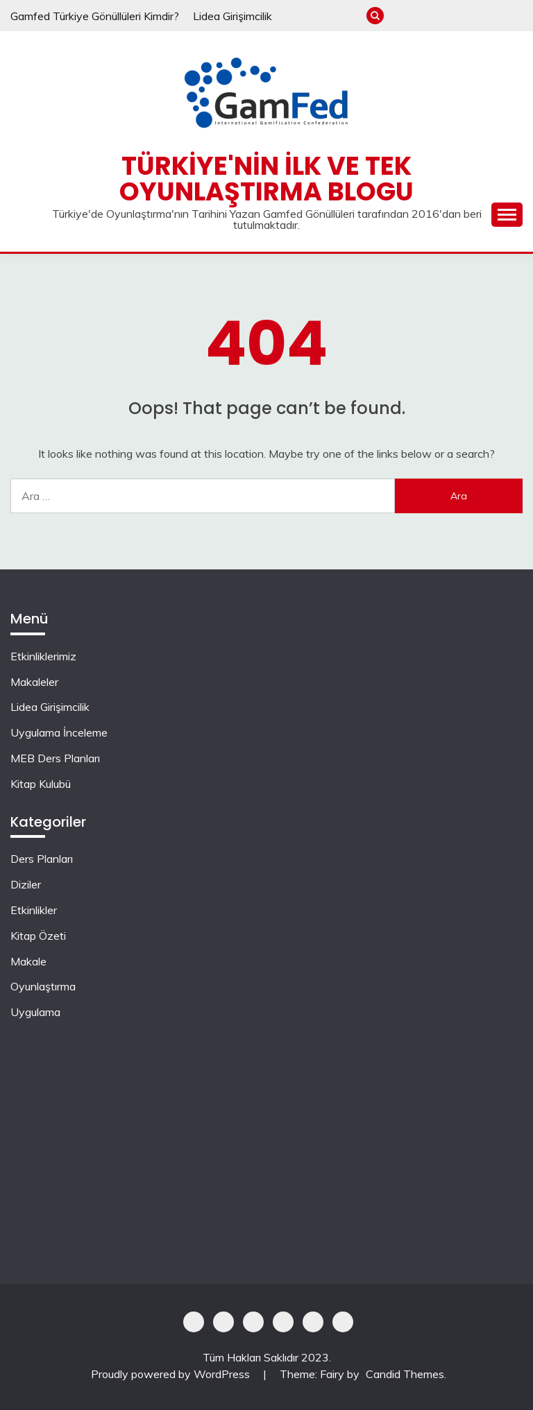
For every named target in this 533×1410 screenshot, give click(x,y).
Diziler (25, 884)
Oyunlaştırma (43, 986)
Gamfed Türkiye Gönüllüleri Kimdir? (94, 16)
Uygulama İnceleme (468, 15)
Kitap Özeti (38, 936)
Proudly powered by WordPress (172, 1374)
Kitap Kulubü (514, 15)
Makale (28, 961)
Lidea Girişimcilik (232, 16)
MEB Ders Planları (491, 15)
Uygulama (35, 1012)
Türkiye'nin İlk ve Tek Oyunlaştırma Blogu (266, 178)
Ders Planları (41, 859)
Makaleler (422, 15)
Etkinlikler (33, 910)
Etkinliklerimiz (399, 15)
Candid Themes (405, 1374)
